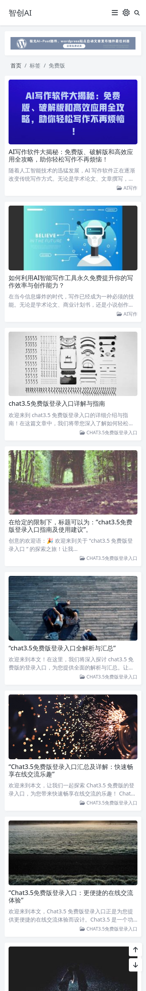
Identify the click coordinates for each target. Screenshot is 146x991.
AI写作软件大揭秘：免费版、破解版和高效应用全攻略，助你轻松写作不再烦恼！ (71, 155)
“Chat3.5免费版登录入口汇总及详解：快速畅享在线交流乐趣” (71, 768)
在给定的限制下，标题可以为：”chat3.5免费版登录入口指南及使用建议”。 (70, 525)
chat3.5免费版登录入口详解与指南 (57, 403)
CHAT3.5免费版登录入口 (108, 432)
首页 (16, 65)
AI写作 (127, 188)
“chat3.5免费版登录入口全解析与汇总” (62, 646)
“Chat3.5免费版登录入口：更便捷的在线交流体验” (71, 893)
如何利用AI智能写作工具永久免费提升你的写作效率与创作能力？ (71, 281)
